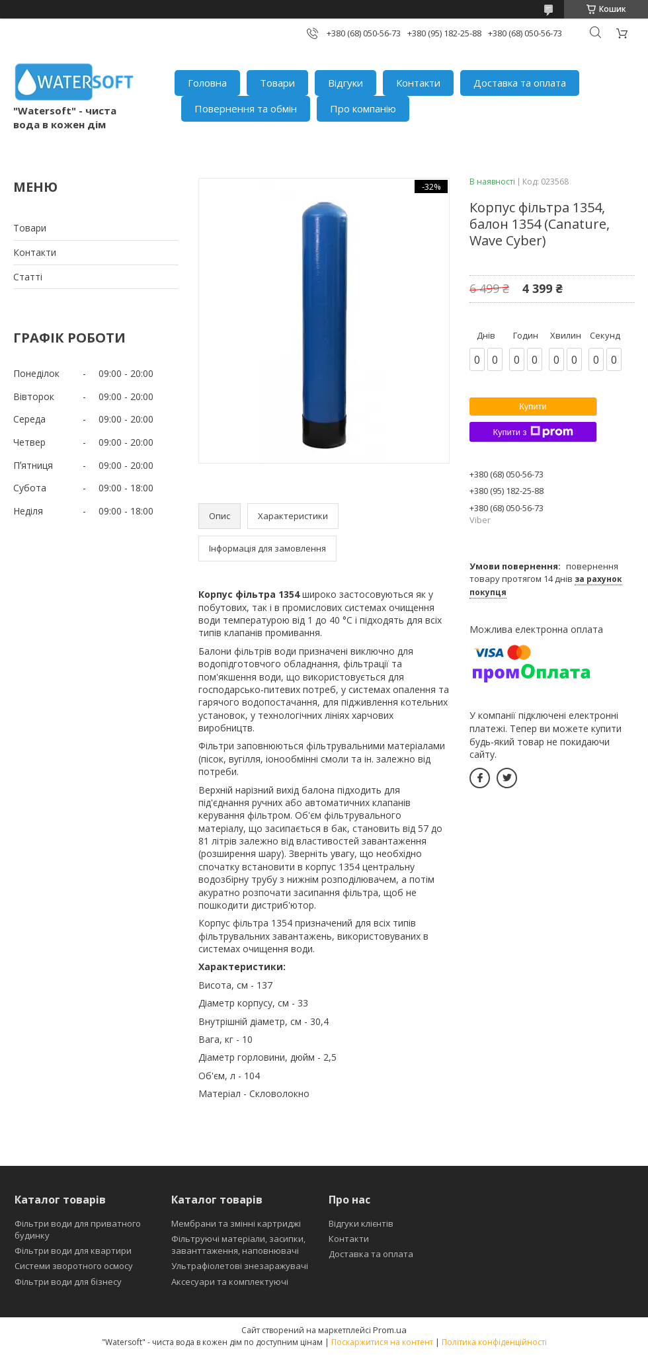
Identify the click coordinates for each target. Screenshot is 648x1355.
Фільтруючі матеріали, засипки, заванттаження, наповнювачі (238, 1244)
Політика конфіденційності (494, 1342)
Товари (277, 82)
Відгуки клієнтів (361, 1223)
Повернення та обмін (245, 108)
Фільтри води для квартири (73, 1250)
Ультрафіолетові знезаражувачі (239, 1266)
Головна (207, 82)
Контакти (418, 82)
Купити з (533, 432)
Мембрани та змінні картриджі (236, 1223)
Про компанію (363, 108)
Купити (533, 406)
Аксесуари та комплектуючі (229, 1282)
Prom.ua (390, 1330)
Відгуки (345, 82)
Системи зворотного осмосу (74, 1266)
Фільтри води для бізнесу (68, 1282)
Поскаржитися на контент (382, 1342)
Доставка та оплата (519, 82)
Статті (27, 276)
